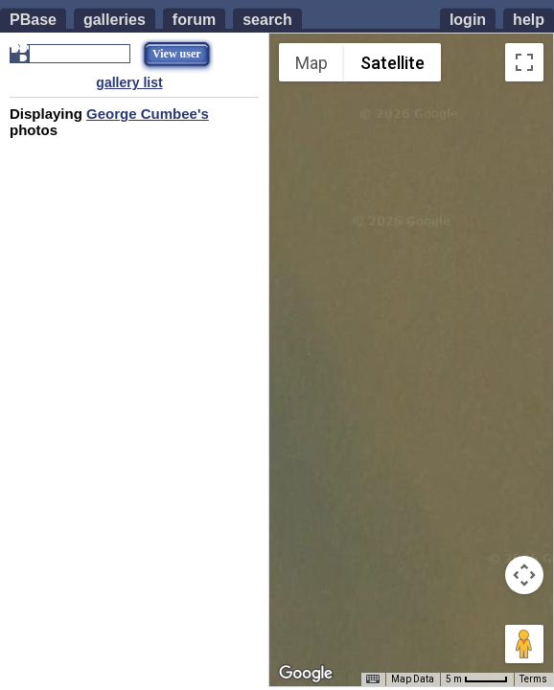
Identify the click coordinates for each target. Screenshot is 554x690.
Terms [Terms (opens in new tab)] (533, 679)
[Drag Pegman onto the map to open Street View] (524, 644)
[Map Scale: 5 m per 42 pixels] (477, 679)
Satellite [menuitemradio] (392, 63)
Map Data (412, 679)
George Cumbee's (147, 113)
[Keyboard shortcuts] (373, 679)
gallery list (129, 82)
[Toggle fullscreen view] (524, 62)
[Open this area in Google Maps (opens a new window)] (305, 673)
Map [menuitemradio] (311, 63)
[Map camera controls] (524, 575)
